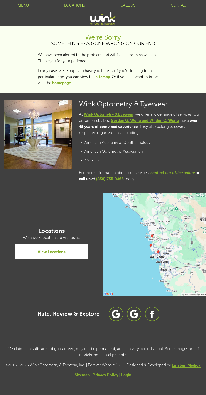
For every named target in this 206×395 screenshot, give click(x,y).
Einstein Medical (186, 365)
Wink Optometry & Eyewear (108, 114)
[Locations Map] (154, 243)
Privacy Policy (105, 375)
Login (126, 375)
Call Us (127, 5)
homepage (61, 83)
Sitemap (82, 375)
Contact (179, 5)
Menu (23, 5)
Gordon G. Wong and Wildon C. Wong (145, 120)
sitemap (103, 77)
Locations (74, 5)
